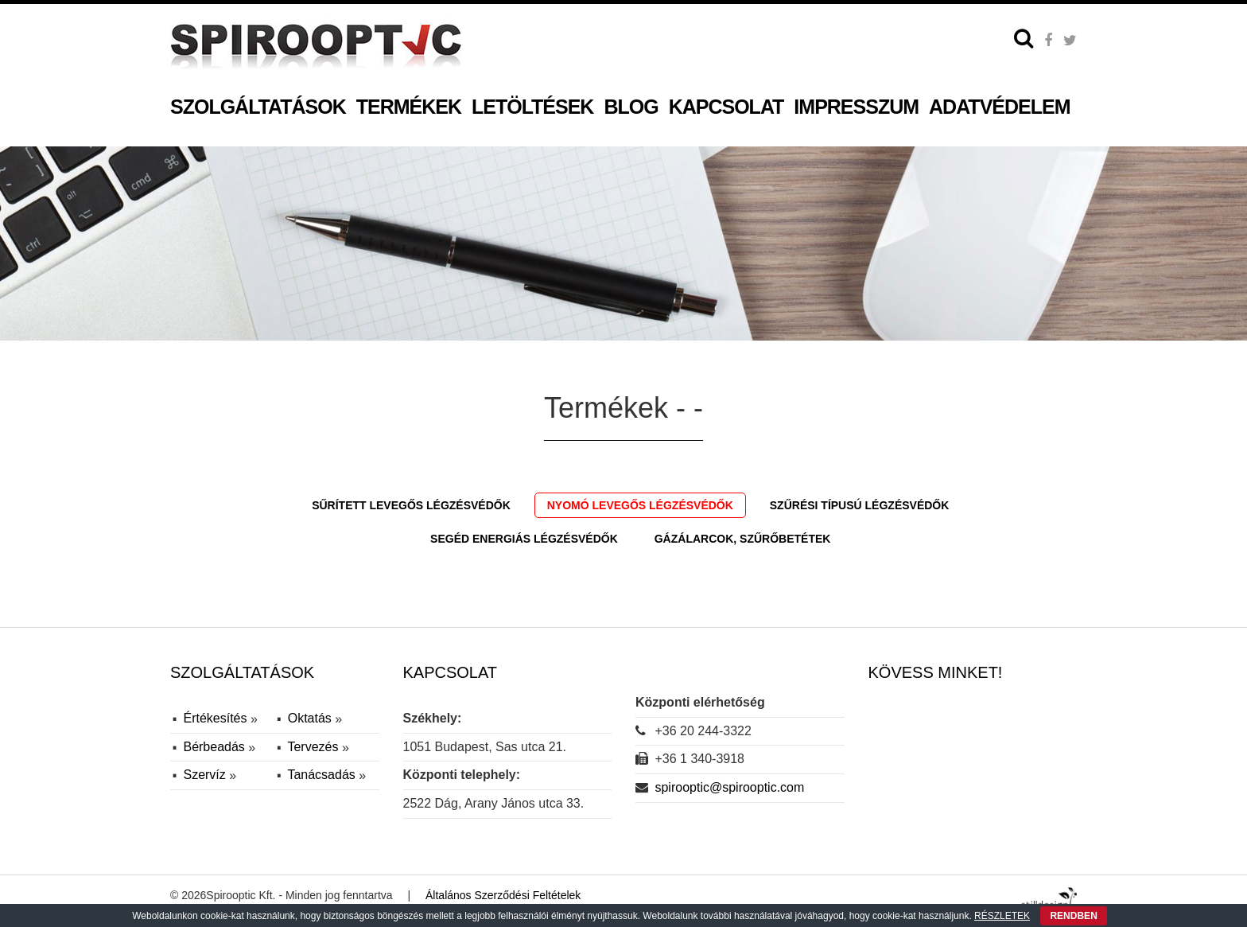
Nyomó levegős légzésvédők (640, 505)
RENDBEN (1073, 915)
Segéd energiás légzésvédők (524, 538)
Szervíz (206, 774)
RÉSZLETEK (1002, 915)
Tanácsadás (323, 774)
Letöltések (532, 106)
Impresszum (856, 106)
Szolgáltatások (258, 106)
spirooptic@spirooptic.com (729, 787)
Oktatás (312, 718)
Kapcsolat (726, 106)
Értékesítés (216, 718)
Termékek (408, 106)
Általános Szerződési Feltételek (503, 895)
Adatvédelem (999, 106)
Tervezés (314, 747)
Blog (631, 106)
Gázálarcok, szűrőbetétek (743, 538)
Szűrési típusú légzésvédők (860, 505)
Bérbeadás (215, 747)
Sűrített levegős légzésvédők (411, 505)
